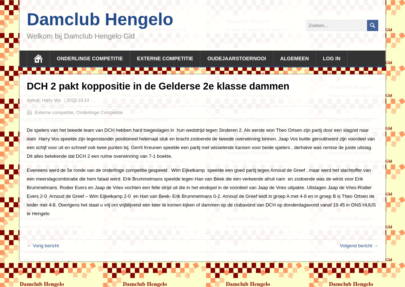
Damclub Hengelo (100, 19)
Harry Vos (51, 100)
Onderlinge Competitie (99, 112)
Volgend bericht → (359, 245)
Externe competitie (165, 58)
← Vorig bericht (43, 245)
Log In (331, 58)
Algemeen (294, 58)
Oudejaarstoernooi (236, 58)
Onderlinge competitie (90, 58)
